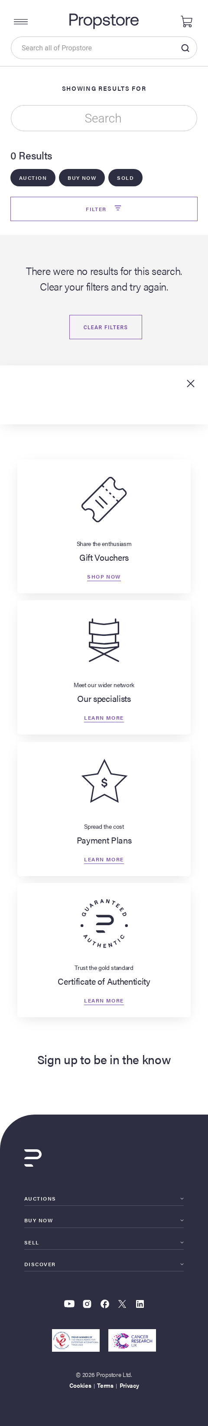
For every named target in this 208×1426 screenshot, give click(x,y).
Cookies (80, 1385)
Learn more (104, 718)
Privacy (129, 1385)
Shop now (104, 576)
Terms (105, 1385)
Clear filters (106, 327)
